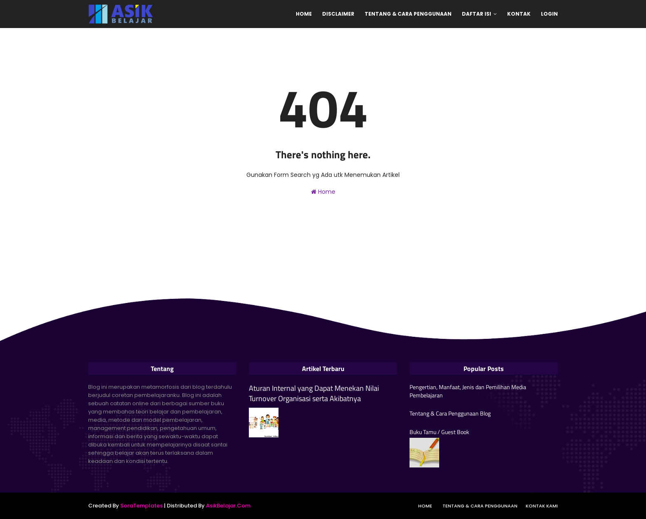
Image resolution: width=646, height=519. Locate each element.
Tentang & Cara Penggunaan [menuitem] (408, 13)
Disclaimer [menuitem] (338, 13)
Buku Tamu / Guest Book (439, 432)
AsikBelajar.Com (228, 506)
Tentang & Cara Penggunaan (479, 506)
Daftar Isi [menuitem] (476, 13)
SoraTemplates (141, 506)
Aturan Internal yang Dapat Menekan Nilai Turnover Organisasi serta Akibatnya (314, 393)
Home (323, 192)
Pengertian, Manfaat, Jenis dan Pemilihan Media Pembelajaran (468, 391)
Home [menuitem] (304, 13)
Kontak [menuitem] (519, 13)
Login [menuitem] (549, 13)
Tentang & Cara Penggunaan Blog (450, 413)
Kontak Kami (542, 506)
